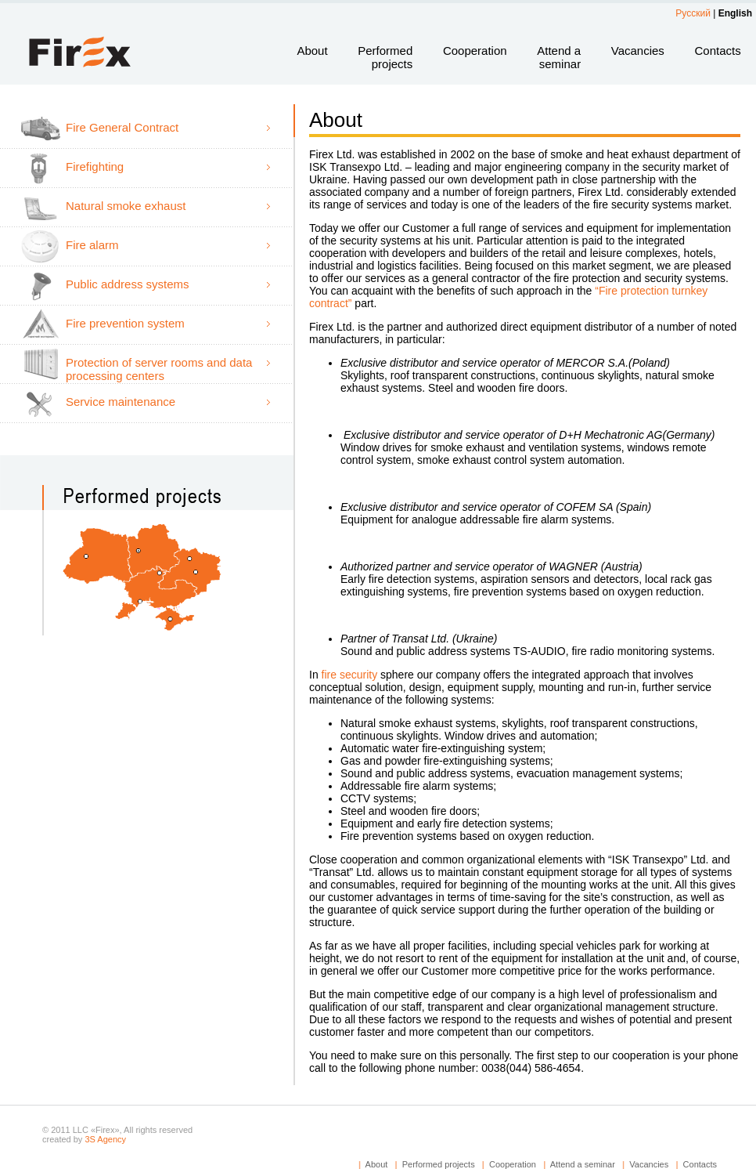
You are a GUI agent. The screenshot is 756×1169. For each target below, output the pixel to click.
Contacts (717, 50)
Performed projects (385, 57)
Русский (693, 13)
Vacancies (637, 50)
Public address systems (127, 284)
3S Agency (105, 1139)
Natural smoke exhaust (125, 205)
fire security (351, 674)
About (312, 50)
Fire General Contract (122, 127)
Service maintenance (120, 401)
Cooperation (475, 50)
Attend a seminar (559, 57)
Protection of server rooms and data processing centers (159, 369)
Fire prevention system (125, 323)
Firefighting (95, 166)
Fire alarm (92, 245)
